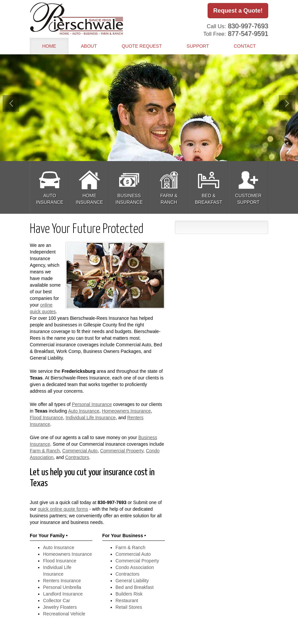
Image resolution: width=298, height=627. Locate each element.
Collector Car (56, 600)
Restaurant (127, 600)
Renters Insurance (62, 580)
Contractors (77, 457)
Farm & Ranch (45, 450)
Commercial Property (121, 450)
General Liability (132, 580)
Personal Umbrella (62, 587)
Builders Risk (129, 594)
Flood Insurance (46, 417)
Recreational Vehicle (64, 613)
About (89, 46)
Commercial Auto (80, 450)
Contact (245, 46)
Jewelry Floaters (60, 607)
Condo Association (135, 567)
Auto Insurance (83, 411)
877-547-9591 (248, 32)
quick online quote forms (63, 509)
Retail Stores (129, 607)
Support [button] (198, 46)
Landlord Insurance (63, 594)
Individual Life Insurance (91, 417)
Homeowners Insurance (126, 411)
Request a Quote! (238, 11)
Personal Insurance (92, 404)
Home (49, 46)
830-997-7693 (248, 24)
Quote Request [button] (142, 46)
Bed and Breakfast (135, 587)
